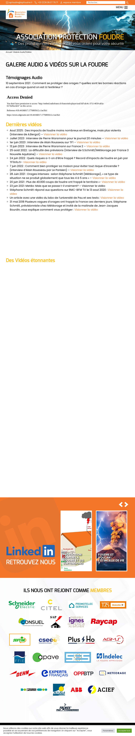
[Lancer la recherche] (127, 2)
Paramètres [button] (108, 730)
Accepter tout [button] (124, 730)
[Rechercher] (105, 2)
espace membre (72, 2)
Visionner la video (112, 198)
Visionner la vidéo (55, 134)
